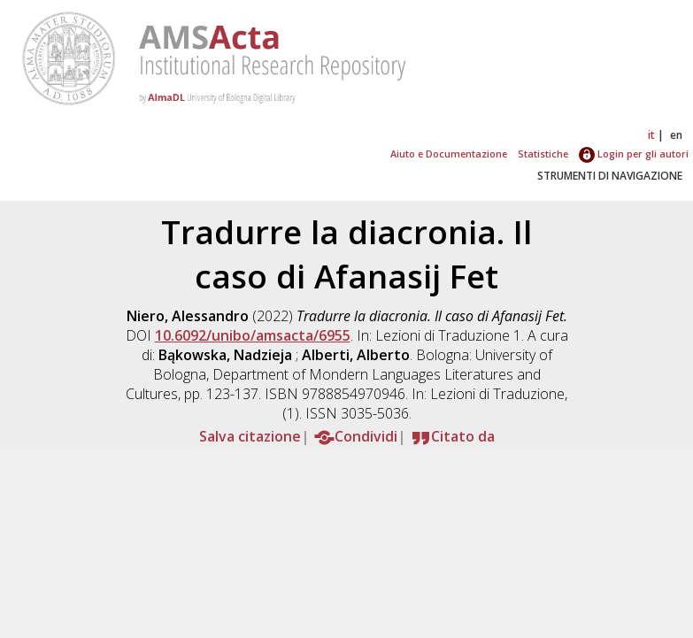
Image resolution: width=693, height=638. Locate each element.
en (676, 134)
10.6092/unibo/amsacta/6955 (252, 335)
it (651, 134)
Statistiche (543, 153)
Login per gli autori (634, 153)
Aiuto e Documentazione (448, 153)
